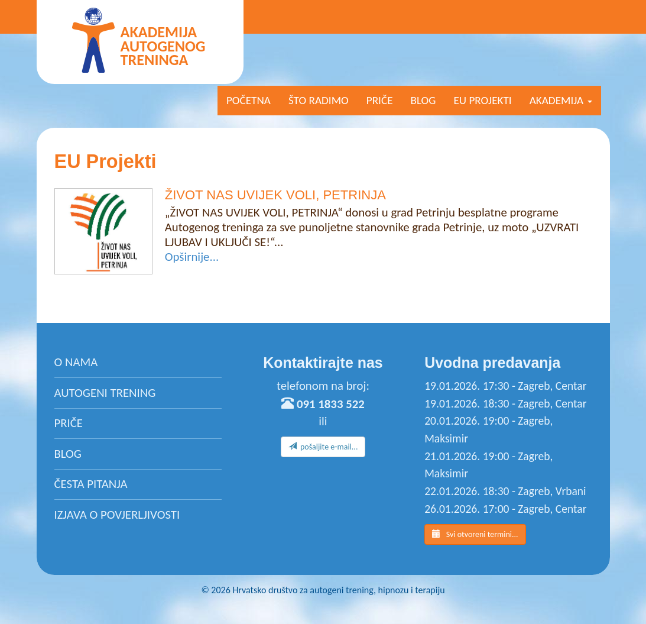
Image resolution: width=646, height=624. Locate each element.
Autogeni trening (105, 392)
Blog (423, 100)
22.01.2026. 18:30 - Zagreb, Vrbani (505, 491)
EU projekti (482, 100)
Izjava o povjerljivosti (117, 514)
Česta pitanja (91, 484)
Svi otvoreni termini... (475, 534)
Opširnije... (192, 256)
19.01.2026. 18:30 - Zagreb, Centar (505, 403)
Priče (379, 100)
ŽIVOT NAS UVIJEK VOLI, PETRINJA (275, 194)
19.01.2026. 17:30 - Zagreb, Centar (505, 386)
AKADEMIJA (561, 100)
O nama (76, 362)
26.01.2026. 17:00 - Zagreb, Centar (505, 509)
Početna (248, 100)
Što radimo (318, 100)
